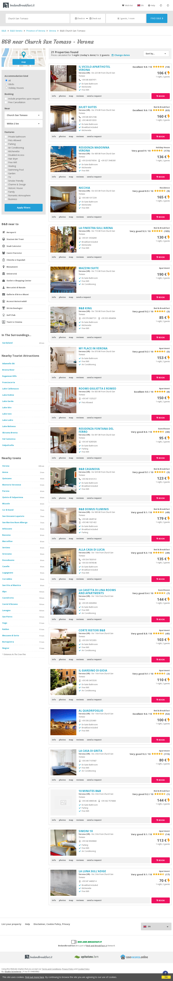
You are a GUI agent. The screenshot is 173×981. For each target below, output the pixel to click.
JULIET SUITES (88, 107)
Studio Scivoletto (13, 971)
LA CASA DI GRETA (90, 751)
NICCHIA (84, 188)
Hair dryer (11, 158)
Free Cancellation (15, 102)
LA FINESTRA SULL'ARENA (96, 228)
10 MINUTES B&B (90, 791)
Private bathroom (15, 136)
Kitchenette (12, 151)
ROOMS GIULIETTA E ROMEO (97, 388)
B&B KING (85, 308)
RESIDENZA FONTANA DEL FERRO (96, 430)
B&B (4, 30)
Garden (10, 173)
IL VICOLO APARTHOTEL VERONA (94, 68)
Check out (95, 18)
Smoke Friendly (14, 180)
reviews (80, 96)
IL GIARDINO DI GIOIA (93, 670)
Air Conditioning (14, 147)
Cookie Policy (83, 969)
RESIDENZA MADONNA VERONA (94, 149)
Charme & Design (15, 184)
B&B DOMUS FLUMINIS (94, 509)
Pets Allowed (13, 140)
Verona (52, 30)
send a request (94, 96)
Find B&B (157, 18)
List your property (11, 924)
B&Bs (9, 84)
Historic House (14, 188)
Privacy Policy (68, 969)
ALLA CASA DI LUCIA (92, 549)
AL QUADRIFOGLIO (91, 710)
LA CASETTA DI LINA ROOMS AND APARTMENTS (97, 591)
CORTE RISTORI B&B (92, 630)
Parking (10, 144)
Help (151, 5)
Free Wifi (11, 162)
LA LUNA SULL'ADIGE (92, 871)
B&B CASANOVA (89, 469)
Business (11, 199)
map (23, 62)
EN (142, 5)
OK (166, 977)
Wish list (127, 5)
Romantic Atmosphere (18, 195)
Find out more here (34, 977)
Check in (80, 18)
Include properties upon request (22, 98)
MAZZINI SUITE (89, 268)
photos (62, 96)
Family (10, 191)
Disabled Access (14, 155)
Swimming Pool (14, 169)
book (161, 96)
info (54, 96)
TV (8, 177)
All (8, 80)
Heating (10, 166)
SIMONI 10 (86, 831)
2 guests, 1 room (126, 18)
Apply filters (23, 207)
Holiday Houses (14, 87)
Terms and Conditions (51, 969)
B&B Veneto (16, 30)
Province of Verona (35, 30)
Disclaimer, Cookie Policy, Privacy (52, 924)
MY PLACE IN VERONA (93, 348)
